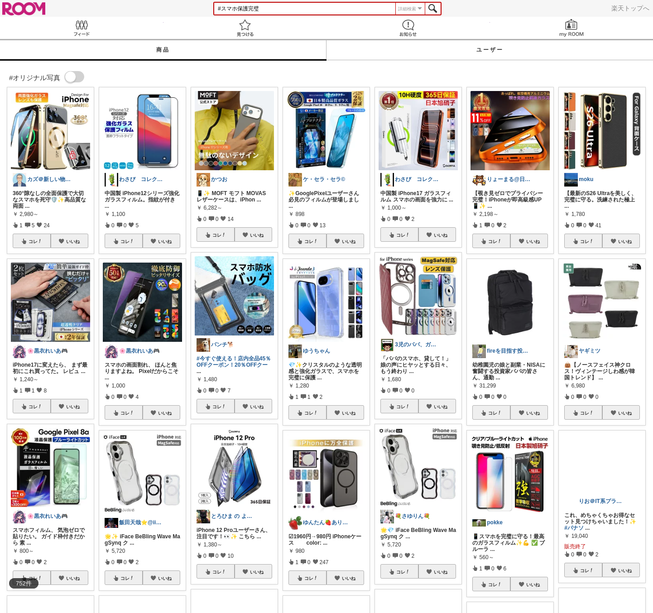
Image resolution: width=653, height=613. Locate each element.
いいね (73, 241)
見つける (245, 28)
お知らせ (408, 28)
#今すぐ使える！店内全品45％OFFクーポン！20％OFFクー (234, 361)
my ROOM (571, 28)
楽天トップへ (630, 8)
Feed (81, 28)
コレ (35, 241)
